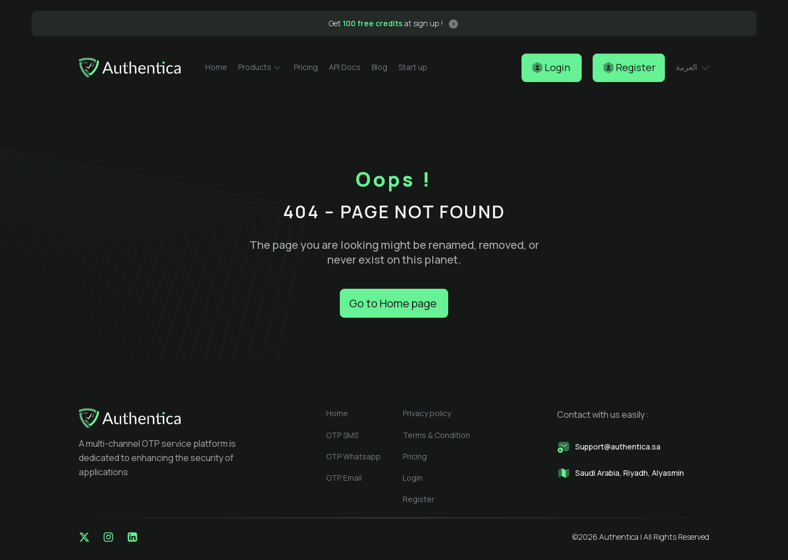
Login (412, 477)
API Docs (345, 67)
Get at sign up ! (386, 24)
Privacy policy (427, 413)
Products (260, 67)
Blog (379, 67)
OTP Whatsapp (353, 456)
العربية (692, 67)
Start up (412, 67)
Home (216, 67)
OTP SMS (342, 435)
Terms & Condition (436, 435)
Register (418, 499)
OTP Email (344, 477)
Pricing (306, 67)
